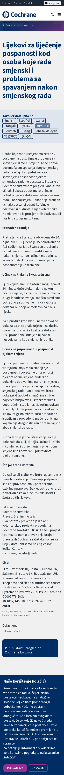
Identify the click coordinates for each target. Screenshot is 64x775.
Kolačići (8, 757)
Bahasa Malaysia (45, 131)
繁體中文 (10, 136)
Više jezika (52, 3)
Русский (26, 126)
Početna (7, 25)
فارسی (39, 120)
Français (10, 126)
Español (28, 3)
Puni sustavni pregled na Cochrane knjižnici (23, 650)
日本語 (25, 131)
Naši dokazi (23, 25)
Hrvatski (6, 3)
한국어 (26, 136)
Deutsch (10, 131)
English (17, 3)
